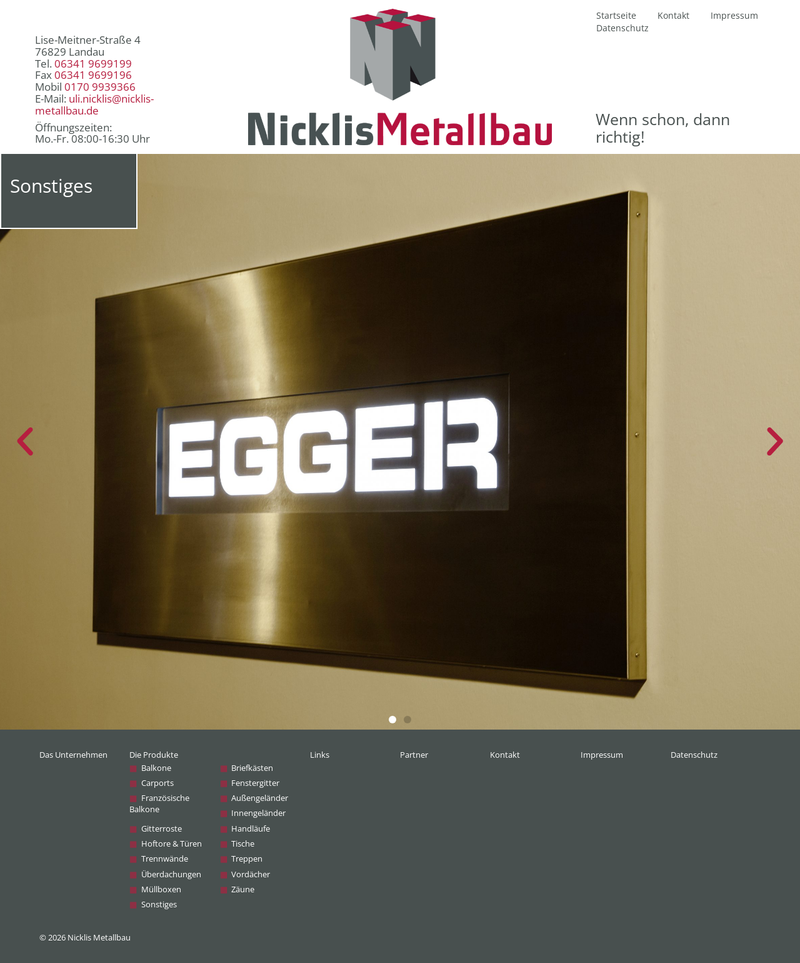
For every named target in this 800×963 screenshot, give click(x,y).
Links (319, 755)
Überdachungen (171, 874)
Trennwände (164, 858)
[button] (392, 719)
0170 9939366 (100, 86)
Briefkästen (252, 768)
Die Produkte (153, 755)
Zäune (242, 889)
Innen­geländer (258, 813)
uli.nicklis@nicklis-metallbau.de (94, 104)
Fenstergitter (255, 783)
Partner (414, 755)
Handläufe (250, 828)
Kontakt (673, 15)
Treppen (246, 858)
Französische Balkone (159, 804)
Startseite (616, 15)
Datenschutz (622, 28)
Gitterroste (161, 828)
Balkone (156, 768)
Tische (242, 843)
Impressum (734, 15)
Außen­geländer (259, 798)
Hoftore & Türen (171, 843)
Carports (157, 783)
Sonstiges (159, 904)
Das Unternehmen (73, 755)
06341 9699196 (93, 75)
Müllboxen (161, 889)
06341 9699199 (93, 63)
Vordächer (250, 874)
